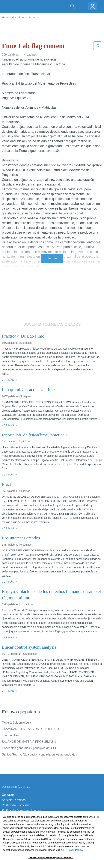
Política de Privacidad (16, 805)
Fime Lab (35, 17)
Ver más (52, 258)
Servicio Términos (13, 800)
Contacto (8, 794)
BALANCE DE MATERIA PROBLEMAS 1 (29, 741)
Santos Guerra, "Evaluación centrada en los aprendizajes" (40, 754)
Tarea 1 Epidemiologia (16, 722)
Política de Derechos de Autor (21, 810)
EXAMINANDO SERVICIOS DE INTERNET (30, 729)
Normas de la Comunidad (18, 815)
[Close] (98, 825)
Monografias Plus (13, 17)
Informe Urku (10, 735)
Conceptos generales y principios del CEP (29, 748)
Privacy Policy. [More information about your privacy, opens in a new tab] (74, 858)
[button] (97, 46)
